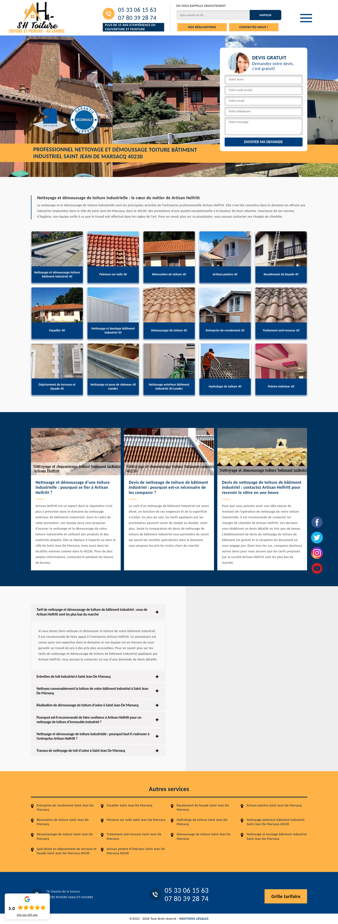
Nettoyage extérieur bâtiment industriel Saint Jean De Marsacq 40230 (275, 822)
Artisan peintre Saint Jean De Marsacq (274, 805)
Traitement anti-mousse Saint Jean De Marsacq (134, 836)
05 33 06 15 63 (137, 10)
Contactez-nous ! (253, 27)
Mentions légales (194, 919)
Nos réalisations (202, 27)
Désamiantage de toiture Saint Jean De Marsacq (65, 836)
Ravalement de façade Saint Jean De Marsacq (203, 807)
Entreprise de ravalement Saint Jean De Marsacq (65, 807)
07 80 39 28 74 (137, 18)
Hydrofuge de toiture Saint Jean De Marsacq (202, 822)
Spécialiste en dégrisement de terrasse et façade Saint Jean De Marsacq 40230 (67, 851)
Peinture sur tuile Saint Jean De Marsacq (136, 820)
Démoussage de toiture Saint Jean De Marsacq (204, 836)
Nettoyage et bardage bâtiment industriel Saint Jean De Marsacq (277, 836)
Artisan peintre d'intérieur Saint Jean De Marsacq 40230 (136, 851)
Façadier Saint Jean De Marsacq (129, 805)
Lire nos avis (27, 914)
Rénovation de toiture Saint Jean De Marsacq (63, 822)
